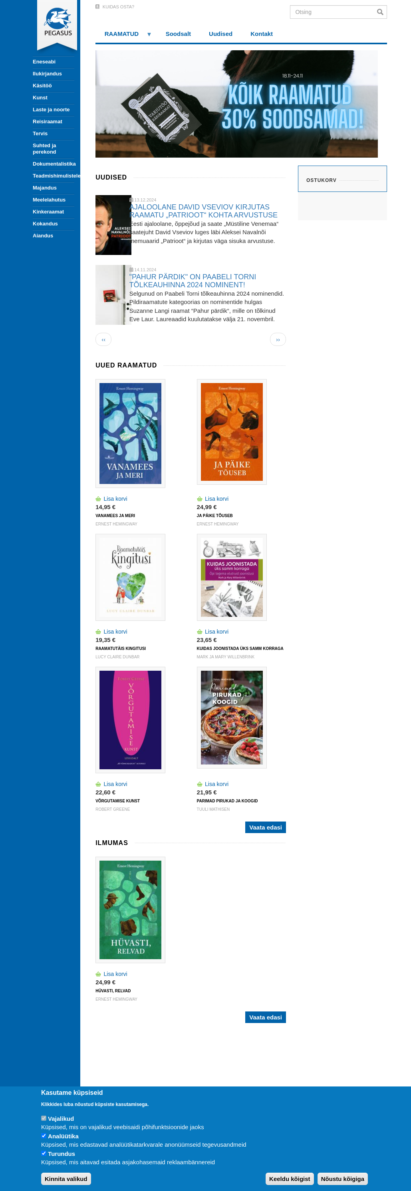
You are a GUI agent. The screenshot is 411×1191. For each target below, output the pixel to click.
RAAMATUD (123, 36)
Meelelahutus (49, 200)
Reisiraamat (47, 121)
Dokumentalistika (53, 164)
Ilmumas (111, 842)
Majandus (45, 188)
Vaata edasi (265, 827)
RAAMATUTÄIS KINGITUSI (120, 648)
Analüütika (63, 1136)
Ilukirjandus (47, 74)
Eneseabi (44, 62)
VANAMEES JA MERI (115, 516)
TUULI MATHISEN (213, 809)
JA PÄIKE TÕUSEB (215, 516)
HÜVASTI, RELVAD (113, 991)
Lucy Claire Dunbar (117, 657)
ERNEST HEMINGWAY (116, 524)
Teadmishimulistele (53, 176)
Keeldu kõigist (289, 1178)
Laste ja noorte (51, 110)
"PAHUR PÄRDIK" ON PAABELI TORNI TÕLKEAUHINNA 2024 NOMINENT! (192, 281)
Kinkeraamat (48, 212)
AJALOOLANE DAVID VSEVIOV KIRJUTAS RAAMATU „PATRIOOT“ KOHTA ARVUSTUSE (203, 211)
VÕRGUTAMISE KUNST (117, 801)
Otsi (382, 12)
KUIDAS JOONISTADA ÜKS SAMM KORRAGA (240, 648)
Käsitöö (42, 86)
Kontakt (261, 33)
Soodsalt (178, 33)
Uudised (220, 33)
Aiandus (43, 236)
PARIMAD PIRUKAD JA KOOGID (227, 801)
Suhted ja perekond (44, 148)
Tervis (40, 133)
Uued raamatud (126, 365)
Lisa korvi (115, 499)
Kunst (40, 98)
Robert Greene (112, 809)
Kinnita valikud (66, 1178)
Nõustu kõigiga (342, 1178)
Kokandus (45, 224)
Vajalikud (61, 1118)
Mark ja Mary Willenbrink (226, 657)
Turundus (61, 1153)
